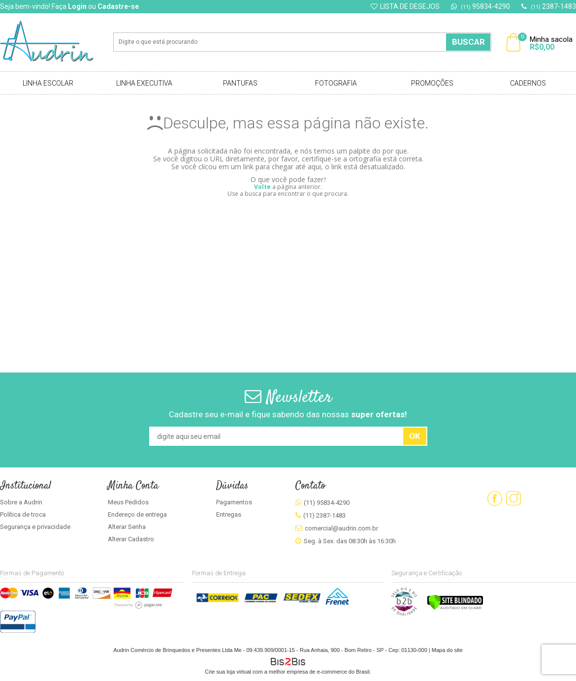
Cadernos (528, 83)
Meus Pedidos (128, 502)
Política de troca (23, 514)
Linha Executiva (144, 83)
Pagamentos (234, 502)
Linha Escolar (48, 83)
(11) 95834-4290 (327, 502)
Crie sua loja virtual (228, 672)
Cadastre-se (118, 6)
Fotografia (336, 83)
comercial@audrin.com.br (341, 528)
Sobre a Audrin (21, 502)
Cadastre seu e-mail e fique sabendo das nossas (288, 414)
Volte (262, 187)
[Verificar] (455, 608)
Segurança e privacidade (35, 526)
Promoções (432, 83)
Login (77, 6)
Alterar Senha (127, 526)
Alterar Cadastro (131, 539)
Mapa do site (447, 650)
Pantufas (240, 83)
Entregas (228, 514)
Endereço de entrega (137, 514)
